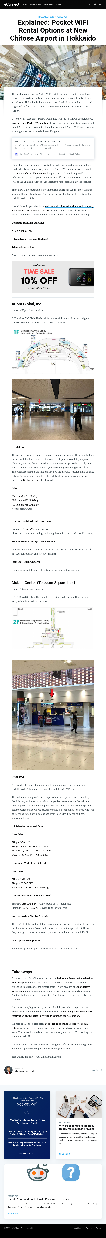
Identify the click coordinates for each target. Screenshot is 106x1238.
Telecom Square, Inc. (23, 246)
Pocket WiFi (35, 4)
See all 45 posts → (27, 1153)
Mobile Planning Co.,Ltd (24, 1228)
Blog (25, 4)
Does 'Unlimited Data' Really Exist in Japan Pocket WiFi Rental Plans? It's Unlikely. (27, 1132)
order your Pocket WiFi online (31, 122)
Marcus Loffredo (25, 1071)
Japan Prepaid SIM (52, 4)
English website (31, 480)
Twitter (99, 1228)
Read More (95, 1070)
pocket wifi (62, 17)
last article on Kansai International (30, 173)
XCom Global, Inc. (22, 230)
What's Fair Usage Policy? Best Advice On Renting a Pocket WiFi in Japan (27, 1143)
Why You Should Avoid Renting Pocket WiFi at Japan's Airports (27, 1121)
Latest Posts (78, 1228)
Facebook (89, 1228)
